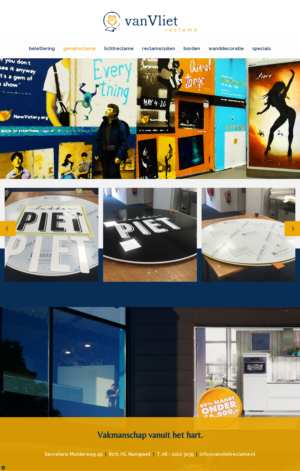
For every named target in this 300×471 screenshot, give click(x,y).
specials (261, 48)
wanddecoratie (226, 48)
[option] (51, 235)
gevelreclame (79, 48)
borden (192, 48)
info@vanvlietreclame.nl (227, 454)
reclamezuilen (158, 48)
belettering (42, 48)
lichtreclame (119, 48)
